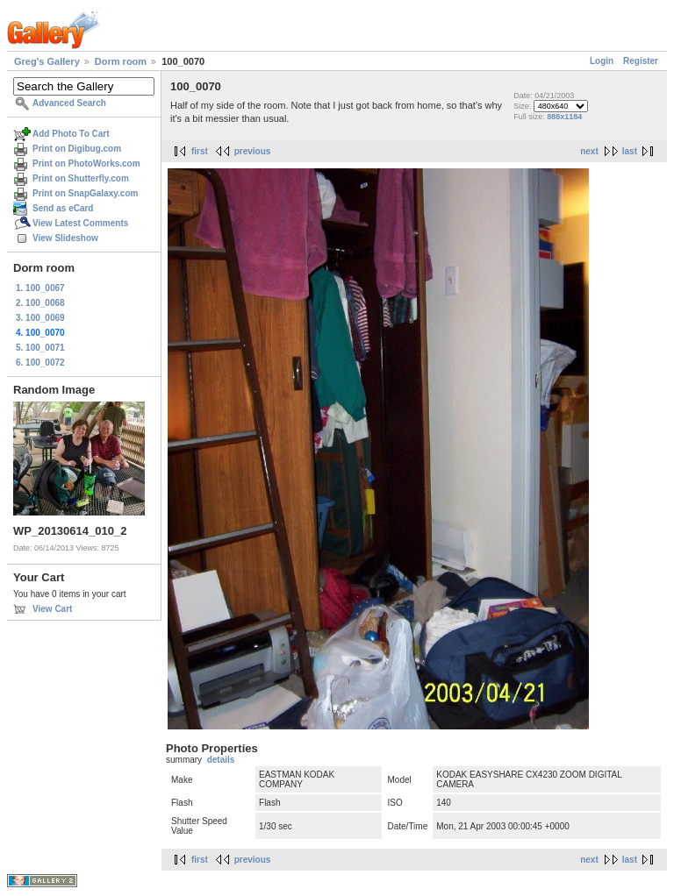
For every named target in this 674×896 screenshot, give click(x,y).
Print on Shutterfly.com (80, 178)
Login (601, 61)
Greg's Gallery (47, 61)
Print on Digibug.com (76, 148)
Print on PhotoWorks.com (86, 163)
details (221, 759)
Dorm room (121, 61)
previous (252, 151)
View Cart (52, 609)
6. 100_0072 (40, 362)
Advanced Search (69, 103)
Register (640, 61)
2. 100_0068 (40, 303)
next (589, 151)
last (629, 151)
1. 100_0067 (40, 288)
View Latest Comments (80, 223)
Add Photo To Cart (71, 134)
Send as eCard (62, 208)
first (199, 151)
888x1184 (564, 116)
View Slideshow (65, 238)
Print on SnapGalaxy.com (85, 193)
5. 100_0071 (40, 347)
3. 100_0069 (40, 318)
